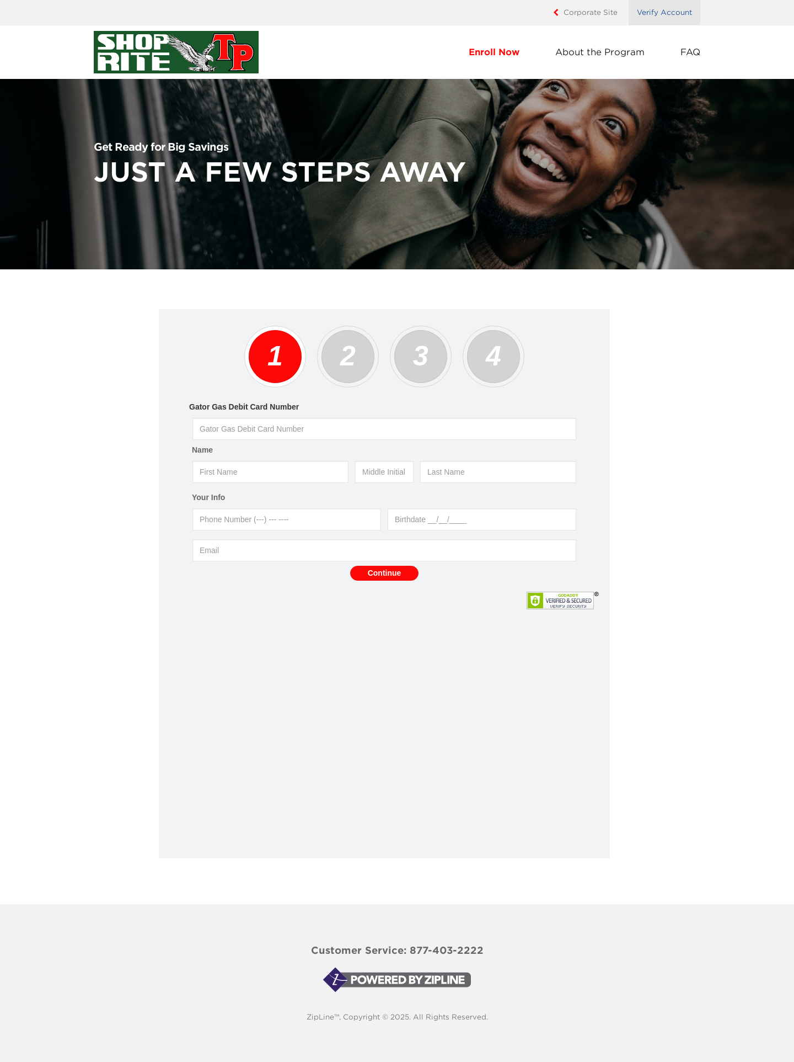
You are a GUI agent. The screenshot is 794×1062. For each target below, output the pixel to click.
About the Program (600, 52)
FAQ (690, 52)
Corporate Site (591, 12)
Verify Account (664, 12)
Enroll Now (494, 52)
